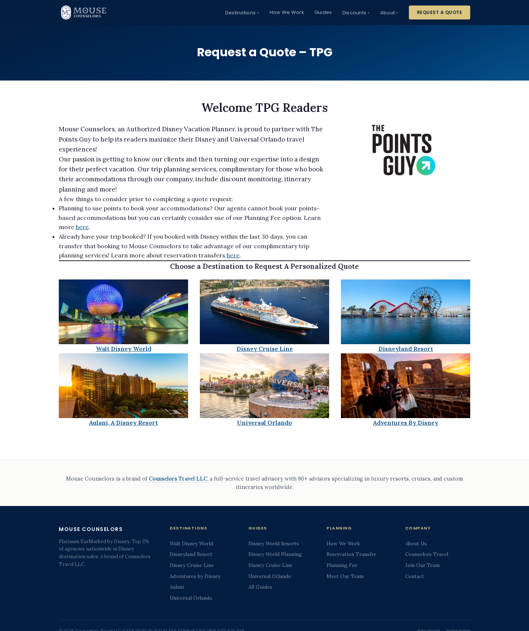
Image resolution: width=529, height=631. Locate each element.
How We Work (287, 12)
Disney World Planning (275, 554)
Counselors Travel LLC (178, 478)
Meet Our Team (345, 576)
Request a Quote (440, 12)
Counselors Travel (426, 554)
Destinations (240, 12)
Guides (323, 12)
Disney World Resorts (273, 543)
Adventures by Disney (195, 576)
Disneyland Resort (405, 348)
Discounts (354, 12)
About (387, 12)
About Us (416, 543)
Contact (414, 576)
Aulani (177, 587)
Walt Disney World (123, 348)
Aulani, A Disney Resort (123, 422)
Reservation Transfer (351, 554)
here (82, 227)
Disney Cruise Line (265, 348)
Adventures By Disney (405, 422)
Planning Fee (342, 565)
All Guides (260, 587)
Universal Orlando (264, 422)
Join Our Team (422, 565)
